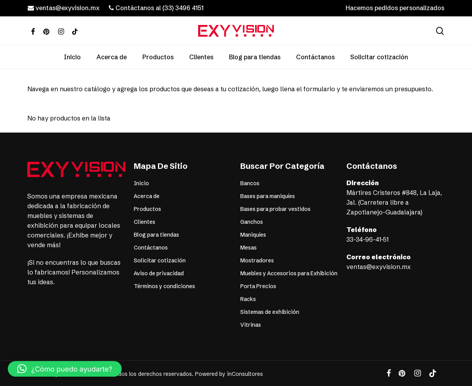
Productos (147, 208)
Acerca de (147, 196)
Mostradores (257, 260)
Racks (248, 299)
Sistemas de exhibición (269, 311)
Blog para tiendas (156, 234)
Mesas (248, 247)
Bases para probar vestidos (275, 208)
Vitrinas (250, 324)
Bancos (249, 183)
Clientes (144, 221)
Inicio (141, 183)
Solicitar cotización (160, 260)
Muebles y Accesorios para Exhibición (288, 273)
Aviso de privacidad (159, 273)
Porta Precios (258, 286)
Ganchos (251, 221)
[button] (457, 4)
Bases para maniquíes (267, 196)
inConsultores (245, 373)
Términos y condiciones (164, 286)
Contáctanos (151, 247)
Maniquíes (253, 234)
